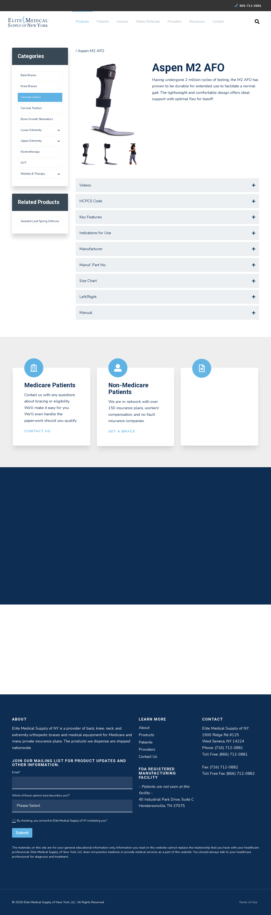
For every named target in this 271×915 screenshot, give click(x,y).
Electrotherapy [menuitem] (30, 152)
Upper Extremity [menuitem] (31, 141)
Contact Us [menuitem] (148, 756)
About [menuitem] (144, 727)
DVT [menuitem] (23, 163)
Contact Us (37, 435)
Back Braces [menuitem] (28, 75)
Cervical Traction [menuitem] (31, 108)
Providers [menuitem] (175, 21)
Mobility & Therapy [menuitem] (33, 174)
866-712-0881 (248, 6)
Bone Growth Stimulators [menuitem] (37, 119)
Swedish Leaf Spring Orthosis (40, 221)
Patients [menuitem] (103, 21)
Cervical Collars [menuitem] (31, 97)
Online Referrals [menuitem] (148, 21)
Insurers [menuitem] (122, 21)
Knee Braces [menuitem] (29, 86)
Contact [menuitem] (218, 21)
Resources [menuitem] (197, 21)
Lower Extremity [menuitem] (31, 130)
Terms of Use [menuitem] (248, 902)
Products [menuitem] (82, 21)
